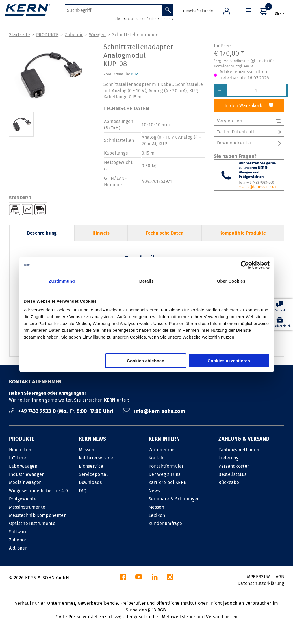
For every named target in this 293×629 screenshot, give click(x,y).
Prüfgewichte (23, 499)
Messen (86, 449)
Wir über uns (162, 449)
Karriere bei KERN (168, 482)
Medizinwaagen (25, 482)
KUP (134, 74)
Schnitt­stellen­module (135, 34)
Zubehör (74, 34)
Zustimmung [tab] (62, 281)
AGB (280, 576)
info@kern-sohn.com (154, 411)
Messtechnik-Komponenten (37, 515)
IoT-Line (17, 458)
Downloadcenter (249, 143)
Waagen (97, 34)
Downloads (90, 482)
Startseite (19, 34)
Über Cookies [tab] (231, 281)
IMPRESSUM (257, 576)
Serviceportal (93, 474)
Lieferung (228, 458)
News (154, 490)
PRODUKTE (47, 34)
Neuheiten (20, 449)
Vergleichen (249, 120)
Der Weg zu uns (164, 474)
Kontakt (157, 458)
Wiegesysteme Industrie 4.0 (38, 490)
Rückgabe (228, 482)
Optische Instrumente (32, 523)
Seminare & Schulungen (174, 499)
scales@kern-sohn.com (258, 187)
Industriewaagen (27, 474)
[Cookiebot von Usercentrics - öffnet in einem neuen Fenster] (245, 265)
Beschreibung (42, 233)
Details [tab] (146, 281)
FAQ (83, 490)
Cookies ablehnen (145, 360)
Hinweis (101, 233)
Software (18, 531)
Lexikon (157, 515)
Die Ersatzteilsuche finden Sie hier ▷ (143, 19)
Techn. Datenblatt (249, 132)
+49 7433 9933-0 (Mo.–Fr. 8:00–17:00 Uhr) (62, 411)
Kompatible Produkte (242, 233)
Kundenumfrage (165, 523)
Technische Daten (164, 233)
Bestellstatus (232, 474)
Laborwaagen (23, 466)
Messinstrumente (27, 507)
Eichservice (91, 466)
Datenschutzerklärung (261, 583)
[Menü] (248, 15)
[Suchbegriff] (113, 10)
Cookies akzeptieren (229, 360)
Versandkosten (234, 466)
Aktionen (18, 548)
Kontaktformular (166, 466)
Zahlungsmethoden (238, 449)
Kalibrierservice (96, 458)
